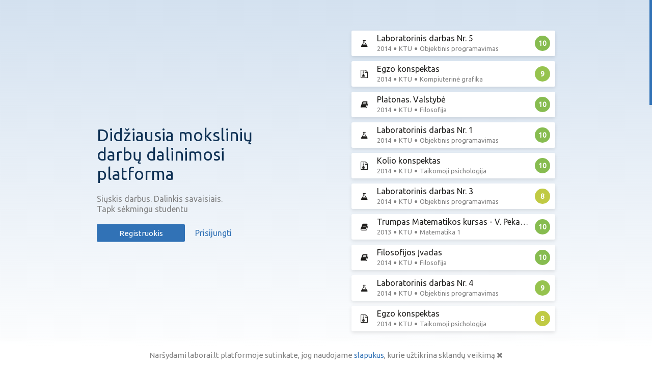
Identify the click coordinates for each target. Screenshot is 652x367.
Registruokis (141, 233)
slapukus (369, 355)
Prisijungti (213, 233)
